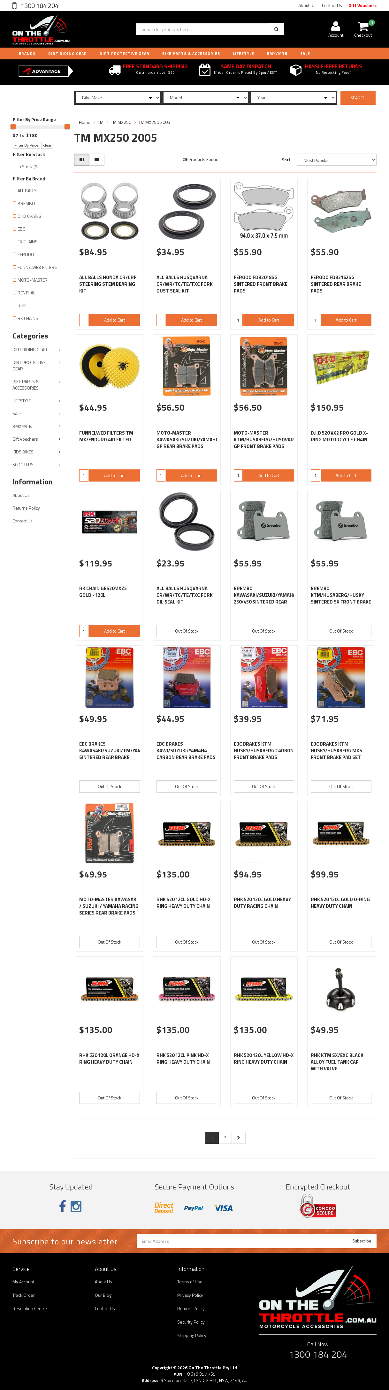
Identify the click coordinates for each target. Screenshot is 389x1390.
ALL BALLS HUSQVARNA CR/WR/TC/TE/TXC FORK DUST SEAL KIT (184, 284)
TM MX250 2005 (154, 122)
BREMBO (26, 203)
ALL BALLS (27, 190)
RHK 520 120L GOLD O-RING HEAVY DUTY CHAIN (340, 903)
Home (84, 122)
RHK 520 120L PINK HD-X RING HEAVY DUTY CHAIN (183, 1059)
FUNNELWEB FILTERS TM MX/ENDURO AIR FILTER (106, 436)
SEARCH (358, 97)
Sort (286, 159)
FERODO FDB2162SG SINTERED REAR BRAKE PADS (336, 284)
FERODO (26, 254)
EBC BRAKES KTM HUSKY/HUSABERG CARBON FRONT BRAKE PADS (264, 750)
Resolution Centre (29, 1308)
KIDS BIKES (23, 451)
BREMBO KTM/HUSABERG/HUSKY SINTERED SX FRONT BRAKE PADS (341, 598)
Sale (305, 53)
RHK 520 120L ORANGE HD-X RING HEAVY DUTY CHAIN (109, 1059)
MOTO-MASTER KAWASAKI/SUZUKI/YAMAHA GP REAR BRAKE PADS (187, 439)
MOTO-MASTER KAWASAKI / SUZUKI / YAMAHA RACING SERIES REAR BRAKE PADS (109, 906)
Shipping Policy (191, 1335)
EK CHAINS (27, 241)
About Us (307, 5)
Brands (27, 53)
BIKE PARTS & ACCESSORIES (191, 53)
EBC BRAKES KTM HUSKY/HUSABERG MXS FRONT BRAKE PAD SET (336, 750)
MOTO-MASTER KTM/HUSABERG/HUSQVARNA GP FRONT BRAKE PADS (267, 439)
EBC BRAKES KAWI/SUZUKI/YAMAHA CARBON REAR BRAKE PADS (186, 750)
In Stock (28, 166)
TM (100, 122)
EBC (21, 228)
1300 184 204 (38, 6)
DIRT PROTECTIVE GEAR (124, 53)
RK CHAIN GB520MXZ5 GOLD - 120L (103, 592)
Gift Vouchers (362, 5)
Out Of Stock (187, 630)
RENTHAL (26, 292)
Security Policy (191, 1321)
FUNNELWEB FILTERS (37, 267)
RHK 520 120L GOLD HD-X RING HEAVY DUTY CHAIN (183, 903)
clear (47, 145)
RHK (22, 305)
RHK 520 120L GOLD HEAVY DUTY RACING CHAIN (262, 903)
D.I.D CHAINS (29, 216)
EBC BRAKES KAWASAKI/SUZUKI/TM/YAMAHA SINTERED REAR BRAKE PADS (115, 754)
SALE (17, 413)
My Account (23, 1281)
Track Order (23, 1295)
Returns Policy (26, 508)
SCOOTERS (23, 464)
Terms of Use (189, 1281)
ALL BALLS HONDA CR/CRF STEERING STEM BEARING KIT (107, 284)
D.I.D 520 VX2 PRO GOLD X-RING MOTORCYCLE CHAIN (339, 436)
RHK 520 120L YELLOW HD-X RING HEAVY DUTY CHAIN (264, 1059)
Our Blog (103, 1295)
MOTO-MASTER (33, 280)
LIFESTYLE (243, 53)
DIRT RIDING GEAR (67, 53)
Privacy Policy (190, 1295)
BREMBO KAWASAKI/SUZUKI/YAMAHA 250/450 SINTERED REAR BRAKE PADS (265, 598)
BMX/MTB (277, 53)
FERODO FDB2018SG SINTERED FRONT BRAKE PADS (260, 284)
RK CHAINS (28, 318)
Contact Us (332, 5)
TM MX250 (121, 122)
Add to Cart (114, 319)
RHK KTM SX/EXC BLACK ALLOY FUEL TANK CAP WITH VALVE (337, 1062)
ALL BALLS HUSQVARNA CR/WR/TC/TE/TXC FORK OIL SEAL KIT (184, 595)
